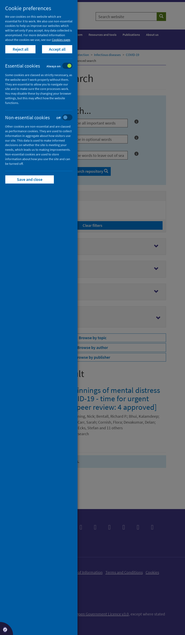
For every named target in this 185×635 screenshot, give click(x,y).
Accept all (57, 49)
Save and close (29, 179)
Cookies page (61, 40)
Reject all (20, 49)
